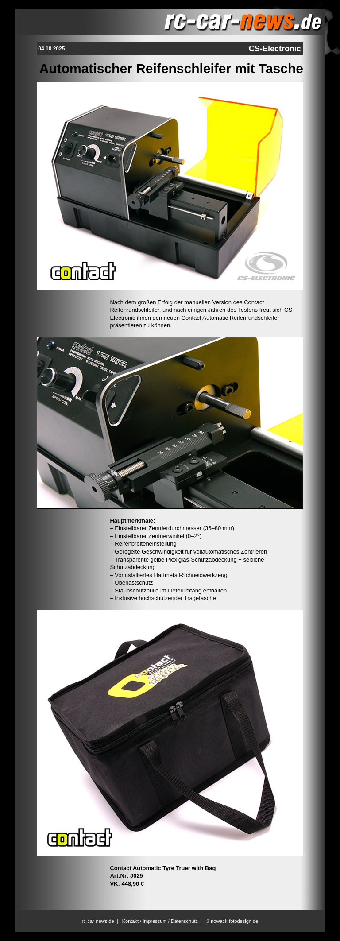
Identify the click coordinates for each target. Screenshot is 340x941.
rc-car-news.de (98, 921)
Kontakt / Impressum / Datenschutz (160, 921)
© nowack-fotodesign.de (232, 921)
